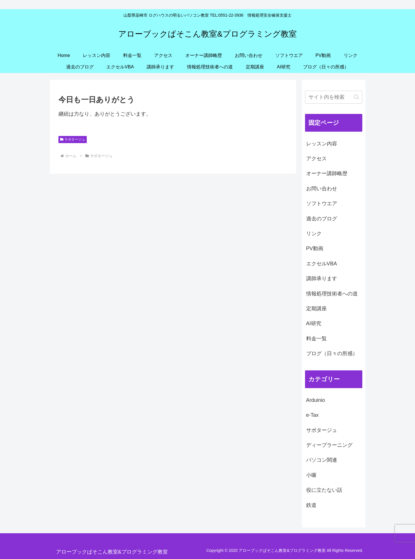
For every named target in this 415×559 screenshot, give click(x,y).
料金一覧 (316, 338)
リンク (314, 233)
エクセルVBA (321, 263)
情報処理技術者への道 (332, 294)
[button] (356, 97)
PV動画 (314, 248)
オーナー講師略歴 (326, 173)
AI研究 (313, 323)
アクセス (316, 158)
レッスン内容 (321, 144)
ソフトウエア (321, 203)
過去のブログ (321, 219)
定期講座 (316, 308)
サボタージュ (72, 139)
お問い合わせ (321, 188)
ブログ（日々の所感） (332, 353)
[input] (333, 97)
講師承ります (321, 278)
